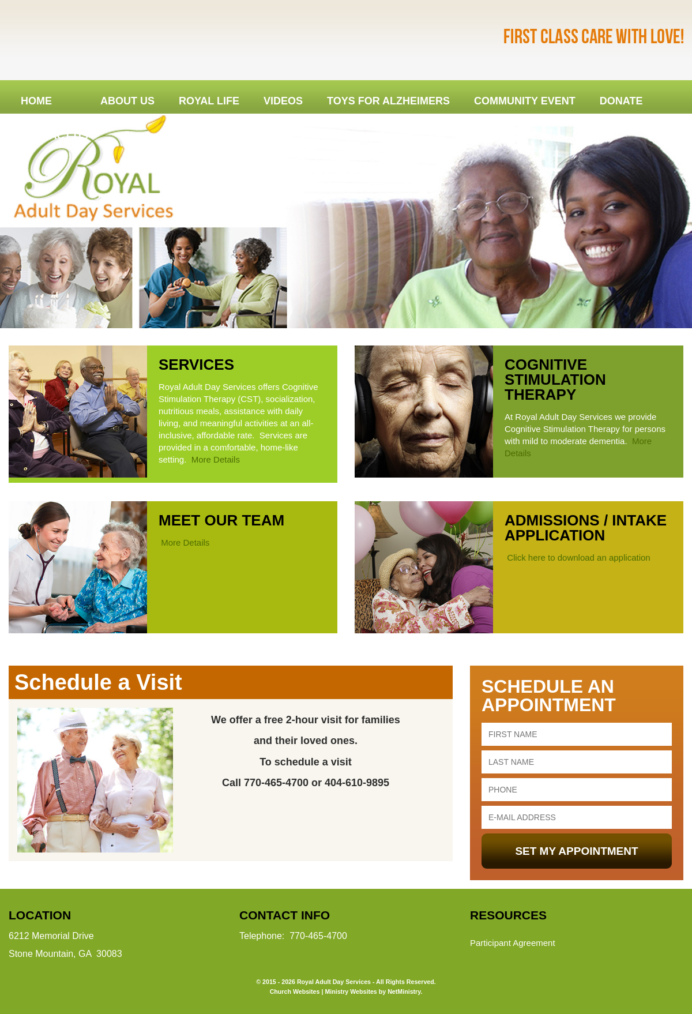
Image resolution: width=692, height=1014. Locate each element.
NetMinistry (404, 991)
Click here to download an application (577, 557)
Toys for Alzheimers (388, 101)
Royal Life (209, 101)
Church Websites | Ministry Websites (324, 991)
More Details (215, 459)
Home (36, 101)
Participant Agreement (512, 943)
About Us (127, 101)
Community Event (525, 101)
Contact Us (54, 135)
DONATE (621, 101)
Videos (283, 101)
